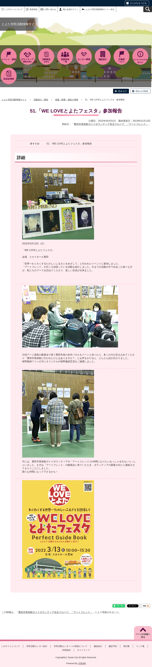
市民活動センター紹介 (36, 646)
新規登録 (33, 9)
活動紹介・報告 (41, 99)
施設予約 (113, 646)
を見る (46, 60)
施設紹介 (98, 646)
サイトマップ (83, 650)
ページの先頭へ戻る (143, 635)
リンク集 (140, 646)
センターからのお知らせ (140, 61)
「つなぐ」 (121, 60)
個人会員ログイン (70, 9)
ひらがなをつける (138, 3)
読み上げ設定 (142, 91)
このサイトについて (14, 9)
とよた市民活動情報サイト (14, 99)
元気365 (82, 663)
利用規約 (66, 650)
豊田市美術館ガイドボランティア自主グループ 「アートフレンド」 (111, 124)
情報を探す (27, 60)
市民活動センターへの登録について (70, 646)
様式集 (126, 646)
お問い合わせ (50, 9)
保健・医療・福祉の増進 (66, 99)
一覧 (65, 60)
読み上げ (122, 91)
